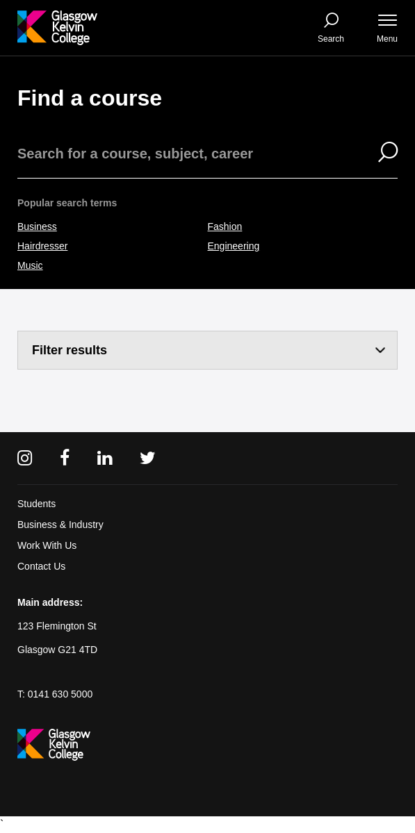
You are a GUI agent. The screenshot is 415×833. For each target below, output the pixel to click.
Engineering (234, 245)
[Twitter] (148, 458)
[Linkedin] (104, 458)
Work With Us (46, 545)
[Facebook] (65, 458)
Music (30, 265)
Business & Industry (60, 524)
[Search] (379, 154)
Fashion (225, 226)
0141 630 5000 (60, 694)
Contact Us (41, 566)
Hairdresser (42, 245)
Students (36, 503)
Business (37, 226)
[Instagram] (24, 458)
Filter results (69, 350)
